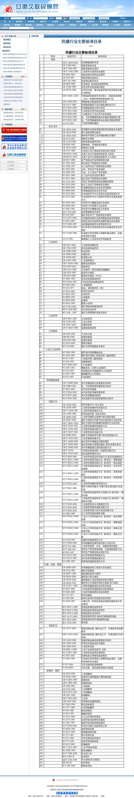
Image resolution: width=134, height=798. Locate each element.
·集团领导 (7, 43)
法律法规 (31, 22)
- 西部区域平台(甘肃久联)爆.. (13, 80)
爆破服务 (83, 25)
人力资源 (116, 25)
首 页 (7, 22)
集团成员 (50, 25)
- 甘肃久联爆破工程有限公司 (12, 72)
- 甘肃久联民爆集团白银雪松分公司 (14, 58)
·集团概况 (7, 40)
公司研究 (115, 22)
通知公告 (103, 22)
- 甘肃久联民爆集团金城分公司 (13, 61)
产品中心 (123, 18)
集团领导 (28, 25)
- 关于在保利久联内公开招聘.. (13, 90)
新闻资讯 (19, 22)
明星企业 (127, 22)
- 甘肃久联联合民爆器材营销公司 (13, 65)
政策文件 (43, 22)
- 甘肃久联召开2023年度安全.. (13, 97)
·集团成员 (6, 51)
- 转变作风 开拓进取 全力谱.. (13, 101)
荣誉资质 (105, 25)
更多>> (23, 76)
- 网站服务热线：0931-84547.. (13, 113)
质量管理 (91, 22)
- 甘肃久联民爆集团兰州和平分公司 (14, 54)
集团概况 (17, 25)
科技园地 (72, 25)
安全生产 (67, 22)
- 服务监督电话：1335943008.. (14, 120)
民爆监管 (79, 22)
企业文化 (61, 25)
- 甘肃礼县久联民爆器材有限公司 (13, 68)
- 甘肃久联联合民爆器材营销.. (13, 94)
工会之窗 (94, 25)
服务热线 (127, 25)
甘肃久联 (6, 25)
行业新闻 (55, 22)
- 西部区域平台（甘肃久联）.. (13, 83)
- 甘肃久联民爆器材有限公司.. (13, 87)
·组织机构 (7, 47)
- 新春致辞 (6, 104)
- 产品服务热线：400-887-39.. (13, 116)
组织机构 (39, 25)
